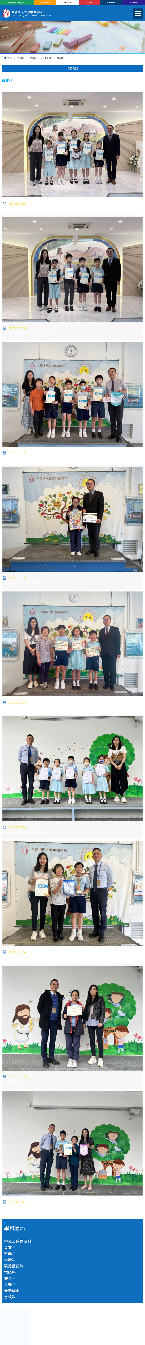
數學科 (10, 1254)
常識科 (10, 1260)
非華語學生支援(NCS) (16, 3)
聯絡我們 (68, 3)
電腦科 (10, 1272)
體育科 (10, 1278)
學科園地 (34, 58)
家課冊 (89, 3)
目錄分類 (72, 68)
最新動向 (12, 1291)
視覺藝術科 (14, 1266)
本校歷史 (134, 3)
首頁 (9, 58)
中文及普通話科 (17, 1241)
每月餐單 (45, 3)
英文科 (10, 1247)
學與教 (21, 58)
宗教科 (10, 1297)
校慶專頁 (111, 3)
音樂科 (10, 1285)
